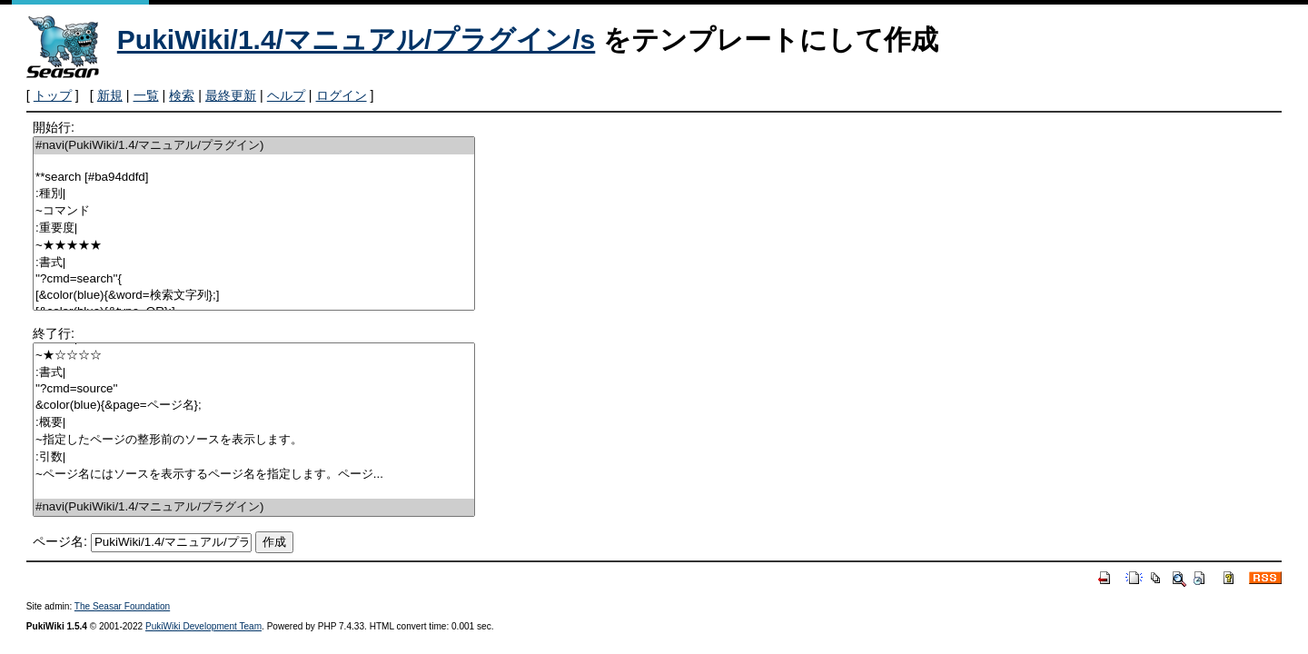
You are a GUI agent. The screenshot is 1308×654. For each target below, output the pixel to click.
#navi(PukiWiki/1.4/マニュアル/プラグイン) (254, 145)
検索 (181, 95)
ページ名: (60, 541)
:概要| (254, 422)
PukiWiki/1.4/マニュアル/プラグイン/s (356, 39)
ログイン (341, 95)
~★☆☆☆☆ (254, 355)
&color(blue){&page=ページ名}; (254, 405)
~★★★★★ (254, 245)
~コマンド (254, 211)
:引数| (254, 457)
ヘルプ (286, 95)
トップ (53, 95)
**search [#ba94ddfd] (254, 177)
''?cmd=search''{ (254, 279)
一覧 (146, 95)
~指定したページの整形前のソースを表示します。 (254, 440)
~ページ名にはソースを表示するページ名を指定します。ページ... (254, 474)
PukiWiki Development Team (203, 626)
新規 (110, 95)
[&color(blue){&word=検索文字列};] (254, 295)
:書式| (254, 263)
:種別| (254, 194)
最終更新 (230, 95)
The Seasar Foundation (122, 606)
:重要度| (254, 228)
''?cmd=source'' (254, 389)
